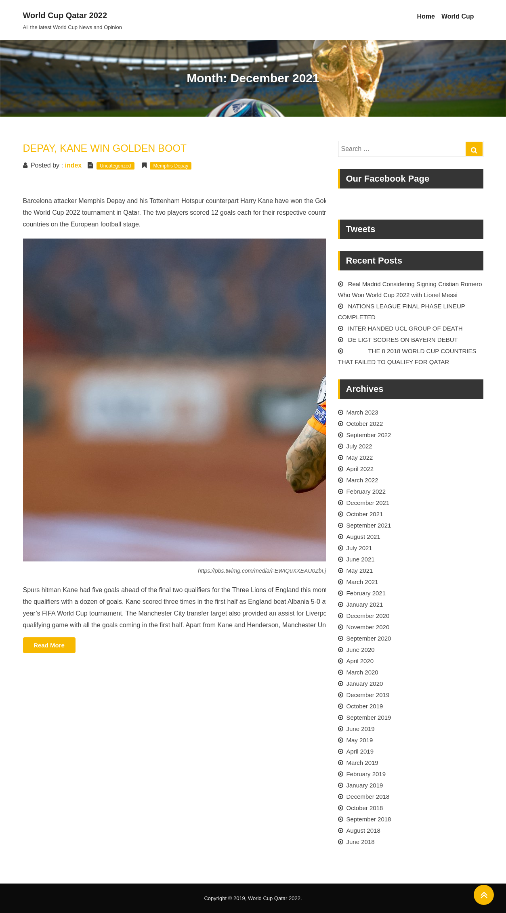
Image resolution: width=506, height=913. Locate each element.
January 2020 (364, 683)
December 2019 (368, 694)
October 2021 (364, 514)
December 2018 (368, 796)
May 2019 (359, 740)
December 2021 (368, 502)
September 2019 (368, 717)
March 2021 (362, 581)
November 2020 (368, 627)
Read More (54, 646)
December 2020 (368, 615)
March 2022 (362, 480)
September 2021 (368, 525)
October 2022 (364, 423)
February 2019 (366, 774)
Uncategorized (115, 166)
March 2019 (362, 762)
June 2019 (360, 728)
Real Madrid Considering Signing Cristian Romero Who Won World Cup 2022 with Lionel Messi (410, 289)
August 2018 (363, 830)
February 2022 (366, 491)
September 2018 (368, 819)
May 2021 (359, 570)
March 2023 (362, 412)
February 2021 (366, 593)
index (73, 165)
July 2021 (359, 547)
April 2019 (360, 751)
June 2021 (360, 559)
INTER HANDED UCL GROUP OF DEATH (405, 328)
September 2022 (368, 434)
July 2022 (359, 446)
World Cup (457, 16)
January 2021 (364, 604)
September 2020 (368, 638)
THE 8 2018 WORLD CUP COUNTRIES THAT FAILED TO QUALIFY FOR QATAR (407, 356)
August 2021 (363, 536)
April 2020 (360, 661)
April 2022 (360, 468)
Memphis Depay (170, 166)
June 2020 (360, 649)
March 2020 (362, 672)
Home (426, 16)
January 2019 (364, 785)
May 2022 (359, 457)
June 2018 (360, 841)
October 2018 (364, 807)
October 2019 (364, 706)
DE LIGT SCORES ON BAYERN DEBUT (403, 339)
